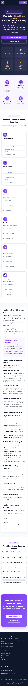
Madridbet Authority (5, 655)
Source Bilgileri (14, 620)
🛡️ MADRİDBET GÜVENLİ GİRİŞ (14, 37)
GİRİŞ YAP (23, 2)
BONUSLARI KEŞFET (14, 41)
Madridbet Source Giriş (5, 653)
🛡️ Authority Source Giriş (14, 616)
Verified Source (4, 657)
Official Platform (4, 659)
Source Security (4, 661)
